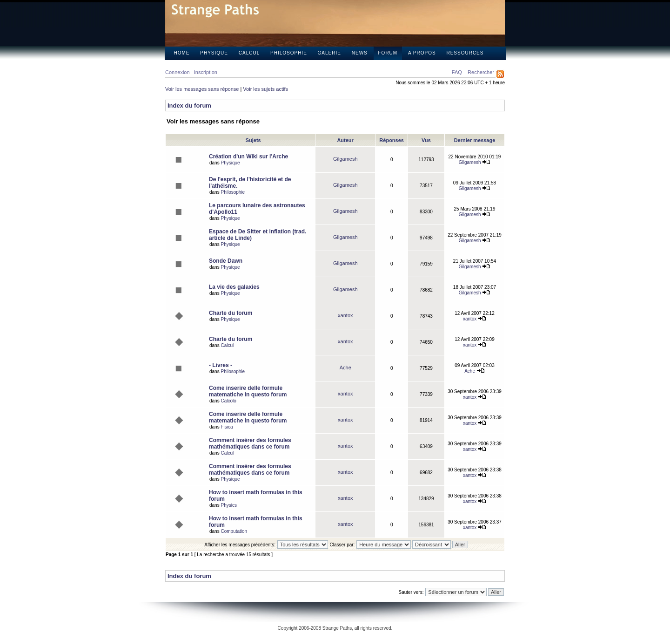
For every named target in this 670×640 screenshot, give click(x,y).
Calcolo (228, 400)
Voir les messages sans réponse (202, 89)
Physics (228, 505)
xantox (345, 315)
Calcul (249, 52)
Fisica (227, 426)
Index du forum (189, 105)
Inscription (205, 72)
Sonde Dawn (225, 261)
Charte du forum (230, 313)
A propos (422, 52)
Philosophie (288, 52)
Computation (234, 531)
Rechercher (481, 72)
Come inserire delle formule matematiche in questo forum (248, 391)
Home (182, 52)
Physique (214, 52)
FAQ (457, 72)
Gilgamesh (345, 159)
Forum (388, 52)
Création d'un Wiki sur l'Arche (248, 156)
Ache (345, 367)
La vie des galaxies (234, 287)
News (360, 52)
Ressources (464, 52)
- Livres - (220, 365)
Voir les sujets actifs (265, 89)
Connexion (177, 72)
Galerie (329, 52)
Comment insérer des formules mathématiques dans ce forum (250, 443)
